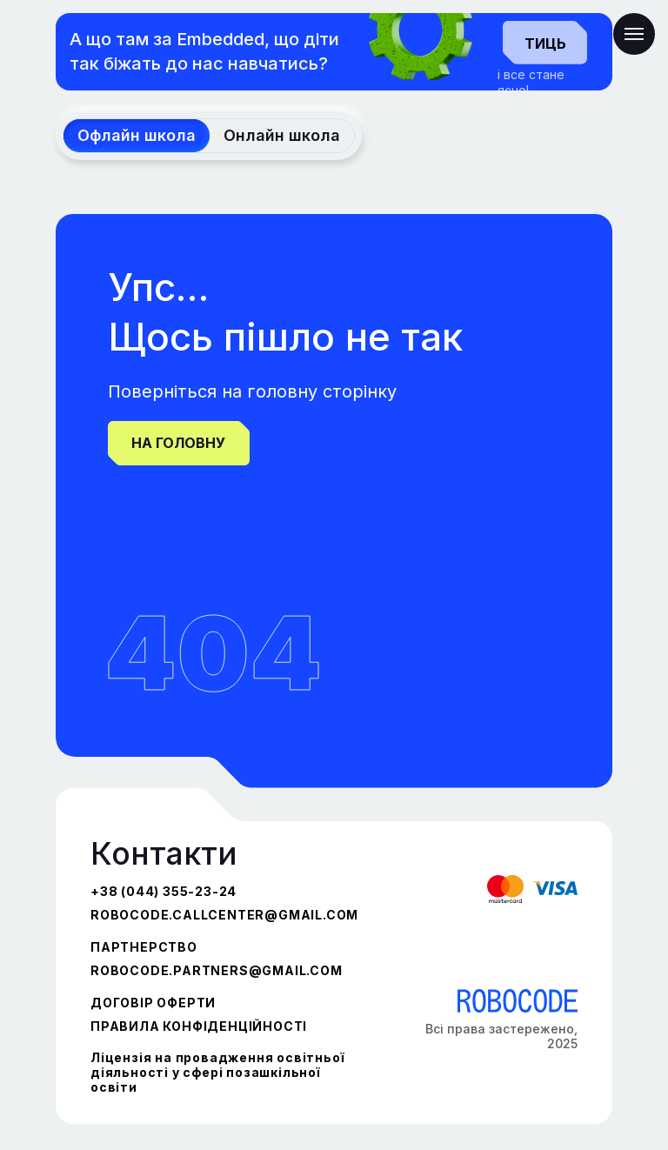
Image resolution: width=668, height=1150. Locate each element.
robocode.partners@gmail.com (216, 970)
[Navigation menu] (634, 34)
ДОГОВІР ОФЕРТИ (153, 1002)
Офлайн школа (136, 135)
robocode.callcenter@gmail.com (224, 914)
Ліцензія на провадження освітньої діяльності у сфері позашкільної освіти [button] (217, 1072)
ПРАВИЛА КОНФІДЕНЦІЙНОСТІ (198, 1026)
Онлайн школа (282, 135)
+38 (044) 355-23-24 (163, 891)
